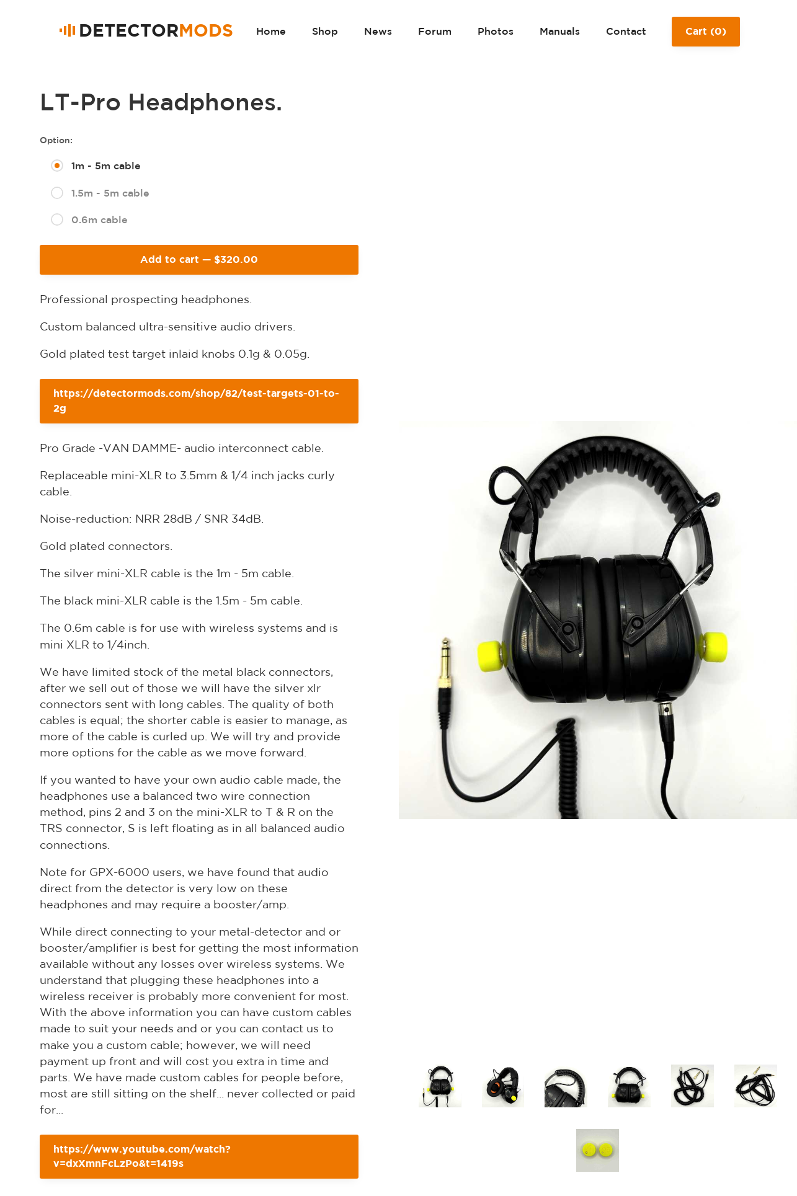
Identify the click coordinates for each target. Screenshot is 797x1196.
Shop (325, 31)
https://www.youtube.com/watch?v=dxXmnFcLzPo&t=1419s (142, 1156)
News (378, 31)
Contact (626, 31)
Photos (496, 31)
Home (271, 31)
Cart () (705, 36)
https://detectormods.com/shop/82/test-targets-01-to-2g (196, 400)
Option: (56, 140)
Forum (435, 31)
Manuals (560, 31)
